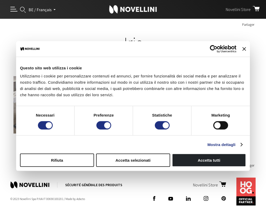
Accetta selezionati (132, 160)
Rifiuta (57, 160)
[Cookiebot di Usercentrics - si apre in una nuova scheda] (213, 49)
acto (80, 199)
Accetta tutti (209, 160)
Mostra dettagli (221, 144)
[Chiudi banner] (244, 49)
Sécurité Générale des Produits (93, 185)
